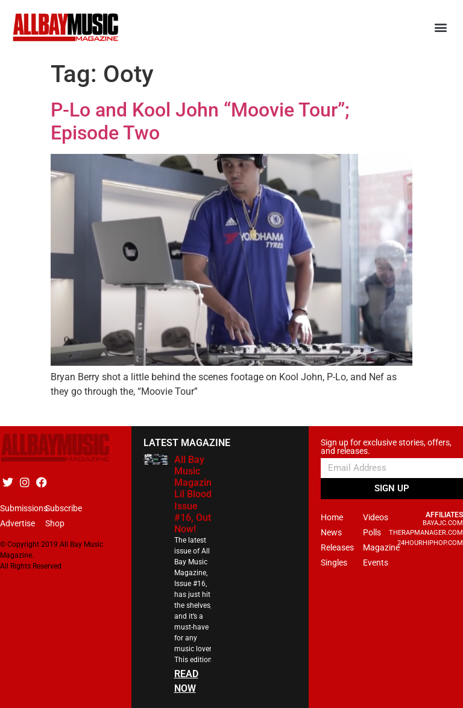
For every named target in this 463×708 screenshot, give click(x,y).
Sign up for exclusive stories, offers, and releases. (386, 447)
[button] (441, 27)
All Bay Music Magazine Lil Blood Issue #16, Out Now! (195, 494)
